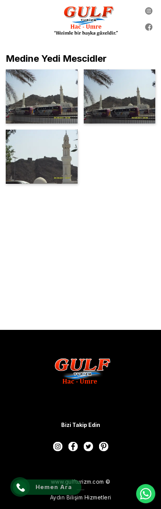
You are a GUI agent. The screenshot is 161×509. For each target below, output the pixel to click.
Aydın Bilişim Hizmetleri (80, 497)
